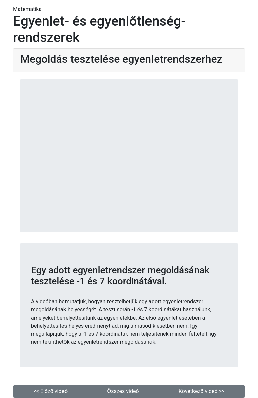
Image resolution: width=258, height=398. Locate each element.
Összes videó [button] (123, 391)
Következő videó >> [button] (202, 391)
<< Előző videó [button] (51, 391)
